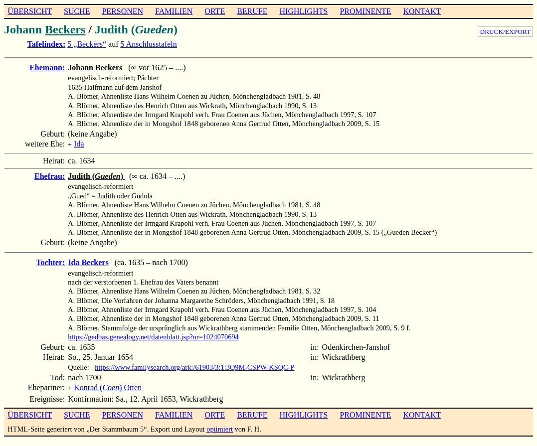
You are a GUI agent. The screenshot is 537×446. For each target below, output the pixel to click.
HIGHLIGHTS (304, 11)
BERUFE (252, 11)
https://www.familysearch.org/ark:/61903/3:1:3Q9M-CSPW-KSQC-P (194, 366)
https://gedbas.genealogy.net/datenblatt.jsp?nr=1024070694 (153, 336)
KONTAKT (422, 11)
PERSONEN (122, 11)
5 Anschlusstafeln (148, 44)
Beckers (65, 29)
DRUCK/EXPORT (505, 31)
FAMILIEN (173, 11)
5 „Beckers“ (86, 44)
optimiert (219, 427)
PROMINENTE (365, 11)
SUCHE (77, 11)
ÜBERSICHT (29, 11)
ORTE (214, 11)
